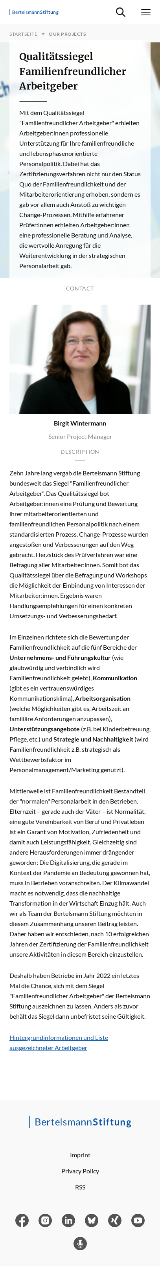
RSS (80, 1187)
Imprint (80, 1154)
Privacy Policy (80, 1171)
